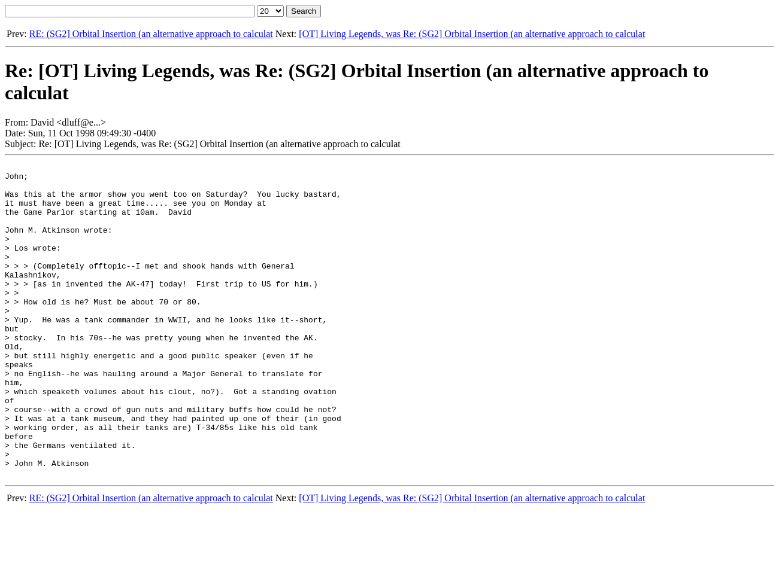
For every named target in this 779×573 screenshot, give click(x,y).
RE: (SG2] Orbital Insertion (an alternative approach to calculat (151, 34)
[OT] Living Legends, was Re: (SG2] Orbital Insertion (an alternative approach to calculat (472, 34)
